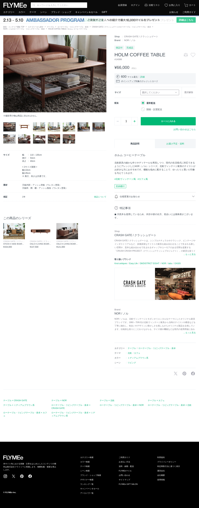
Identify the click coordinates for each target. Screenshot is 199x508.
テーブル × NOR (59, 400)
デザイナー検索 (86, 480)
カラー (22, 12)
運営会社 (161, 471)
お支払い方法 (124, 462)
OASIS (177, 263)
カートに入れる (168, 121)
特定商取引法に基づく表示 (168, 466)
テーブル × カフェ (156, 400)
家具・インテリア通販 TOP (13, 27)
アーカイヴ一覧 (86, 493)
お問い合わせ (124, 475)
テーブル (50, 27)
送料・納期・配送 (126, 466)
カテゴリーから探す (35, 27)
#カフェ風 (143, 179)
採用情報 (161, 480)
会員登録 (122, 5)
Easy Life (133, 263)
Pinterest (22, 476)
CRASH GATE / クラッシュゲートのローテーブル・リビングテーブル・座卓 (121, 27)
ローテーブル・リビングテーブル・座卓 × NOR (122, 405)
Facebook (30, 476)
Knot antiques (120, 263)
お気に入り (174, 5)
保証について (100, 197)
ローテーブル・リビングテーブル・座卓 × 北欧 (169, 405)
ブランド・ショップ (61, 12)
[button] (6, 73)
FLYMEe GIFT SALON (128, 484)
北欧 (130, 353)
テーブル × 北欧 (107, 400)
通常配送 (150, 103)
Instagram (5, 476)
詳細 (142, 77)
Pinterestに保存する (184, 373)
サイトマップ (124, 480)
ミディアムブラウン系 (138, 358)
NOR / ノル (129, 40)
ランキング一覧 (86, 484)
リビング (132, 363)
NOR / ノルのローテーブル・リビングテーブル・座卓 (24, 29)
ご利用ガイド (189, 12)
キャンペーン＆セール (86, 12)
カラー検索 (85, 462)
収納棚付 (120, 186)
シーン (43, 12)
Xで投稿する (175, 373)
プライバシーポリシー (166, 462)
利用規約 (161, 457)
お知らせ (173, 12)
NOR (164, 263)
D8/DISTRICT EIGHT (149, 263)
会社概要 (161, 475)
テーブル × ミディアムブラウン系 (19, 405)
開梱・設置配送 (154, 109)
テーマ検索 (85, 466)
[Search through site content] (59, 5)
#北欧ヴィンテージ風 (125, 179)
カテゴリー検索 (86, 457)
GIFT (104, 12)
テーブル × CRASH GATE (15, 400)
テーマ (32, 12)
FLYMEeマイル (125, 471)
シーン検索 (85, 471)
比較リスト (154, 5)
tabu (170, 263)
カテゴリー (8, 12)
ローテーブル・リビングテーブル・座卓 (73, 27)
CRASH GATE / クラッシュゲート (141, 36)
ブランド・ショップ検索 (90, 475)
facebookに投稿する (193, 373)
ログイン (135, 5)
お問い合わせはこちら (184, 129)
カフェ (137, 353)
